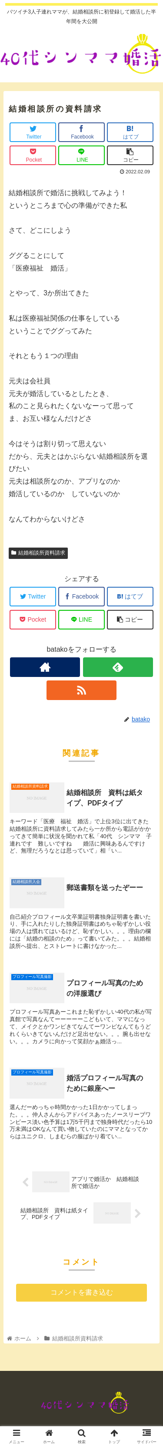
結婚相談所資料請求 (38, 553)
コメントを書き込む (81, 1292)
